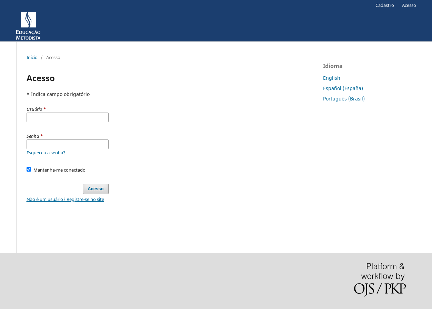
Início (32, 57)
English (331, 78)
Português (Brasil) (344, 98)
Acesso (409, 5)
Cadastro (384, 5)
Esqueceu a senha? (46, 152)
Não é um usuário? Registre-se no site (65, 199)
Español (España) (343, 88)
